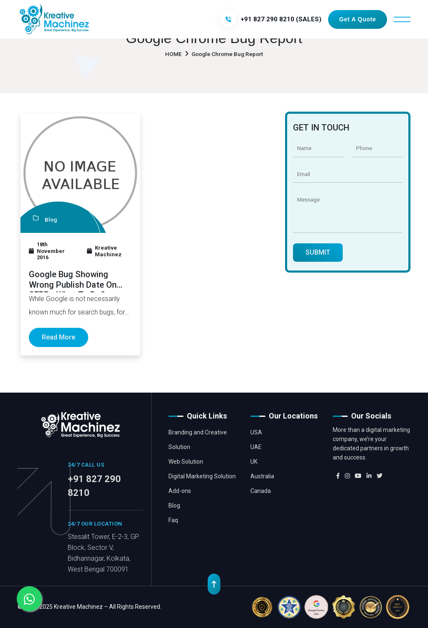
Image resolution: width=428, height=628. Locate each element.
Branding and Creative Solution (197, 439)
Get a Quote (357, 19)
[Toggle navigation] (402, 19)
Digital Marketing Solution (202, 476)
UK (253, 461)
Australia (262, 476)
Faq (173, 520)
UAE (256, 447)
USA (256, 432)
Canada (260, 491)
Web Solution (185, 461)
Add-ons (179, 491)
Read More (58, 337)
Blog (174, 505)
